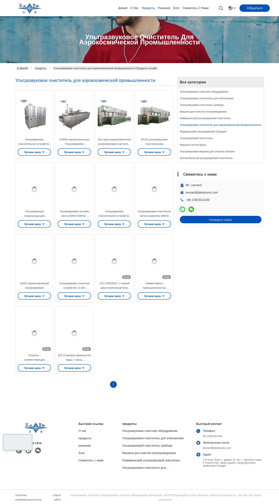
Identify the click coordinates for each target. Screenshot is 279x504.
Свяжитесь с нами (196, 8)
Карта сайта (57, 497)
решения (164, 8)
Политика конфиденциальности (29, 497)
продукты (148, 8)
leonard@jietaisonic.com (202, 192)
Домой (122, 8)
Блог (176, 8)
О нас (134, 8)
